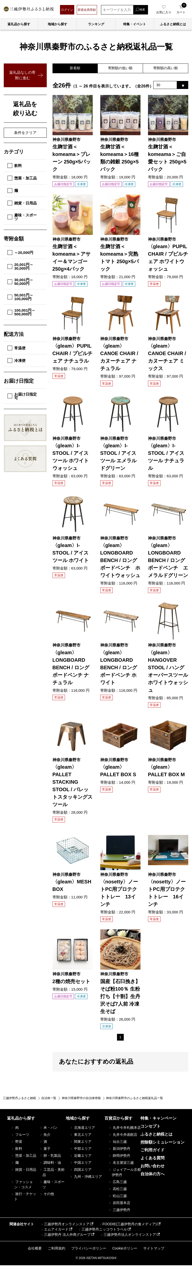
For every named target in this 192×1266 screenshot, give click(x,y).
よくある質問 (152, 1159)
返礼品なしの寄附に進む (22, 75)
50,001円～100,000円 (20, 297)
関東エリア (81, 1142)
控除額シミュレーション (162, 1143)
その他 (46, 1195)
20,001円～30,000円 (20, 266)
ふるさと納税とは (156, 1135)
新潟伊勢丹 (119, 1149)
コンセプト (150, 1127)
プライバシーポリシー (88, 1249)
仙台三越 (117, 1142)
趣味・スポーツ (22, 217)
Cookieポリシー (124, 1249)
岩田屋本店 (119, 1204)
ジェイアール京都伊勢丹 (124, 1173)
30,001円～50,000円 (20, 282)
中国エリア (81, 1163)
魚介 (44, 1135)
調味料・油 (50, 1163)
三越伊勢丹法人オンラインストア (128, 1236)
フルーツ (20, 1135)
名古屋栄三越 (121, 1163)
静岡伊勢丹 (119, 1156)
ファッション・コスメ (22, 1185)
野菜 (16, 1142)
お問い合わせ (152, 1167)
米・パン (48, 1128)
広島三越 (117, 1183)
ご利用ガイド (152, 1151)
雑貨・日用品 (22, 203)
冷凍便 (17, 360)
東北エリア (81, 1135)
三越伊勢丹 (119, 1211)
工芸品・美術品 (51, 1173)
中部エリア (81, 1149)
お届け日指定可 (22, 396)
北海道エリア (82, 1128)
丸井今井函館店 (122, 1135)
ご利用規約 (56, 1249)
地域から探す (57, 24)
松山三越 (117, 1197)
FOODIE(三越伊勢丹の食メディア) (128, 1225)
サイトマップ (153, 1249)
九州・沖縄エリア (86, 1177)
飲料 (15, 165)
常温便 (17, 348)
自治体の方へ (152, 1175)
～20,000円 (20, 252)
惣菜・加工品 (22, 178)
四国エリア (81, 1170)
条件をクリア (25, 132)
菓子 (44, 1149)
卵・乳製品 (50, 1156)
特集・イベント (134, 24)
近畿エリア (81, 1156)
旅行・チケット (23, 1197)
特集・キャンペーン (158, 1119)
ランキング (96, 24)
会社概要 (35, 1249)
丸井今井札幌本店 (124, 1128)
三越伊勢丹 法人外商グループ (65, 1236)
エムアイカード (54, 1230)
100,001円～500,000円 (21, 312)
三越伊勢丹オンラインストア (65, 1225)
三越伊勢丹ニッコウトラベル (102, 1230)
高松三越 (117, 1190)
